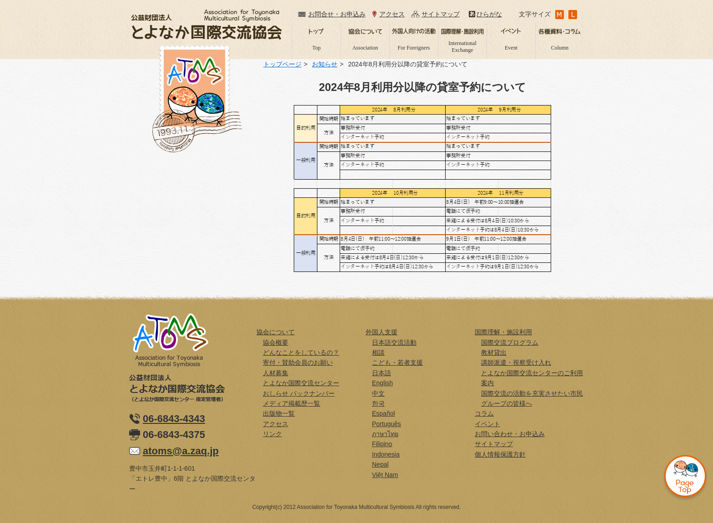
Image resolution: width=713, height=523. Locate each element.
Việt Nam (385, 474)
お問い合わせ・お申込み (510, 434)
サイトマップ (441, 14)
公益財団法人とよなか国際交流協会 (206, 24)
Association (365, 48)
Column (560, 48)
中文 (378, 393)
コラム (484, 413)
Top (316, 48)
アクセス (392, 14)
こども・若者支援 (397, 362)
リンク (272, 434)
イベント (487, 423)
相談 (378, 352)
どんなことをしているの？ (301, 352)
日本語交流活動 (394, 342)
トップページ (282, 64)
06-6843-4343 (174, 418)
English (382, 383)
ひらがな (489, 14)
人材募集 (275, 373)
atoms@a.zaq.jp (181, 451)
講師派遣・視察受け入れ (516, 362)
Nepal (380, 464)
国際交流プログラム (509, 342)
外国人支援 (381, 332)
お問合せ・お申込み (337, 14)
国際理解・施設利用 (503, 332)
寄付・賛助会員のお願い (298, 362)
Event (511, 48)
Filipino (382, 444)
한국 (378, 403)
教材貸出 (494, 352)
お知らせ (324, 64)
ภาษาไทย (385, 434)
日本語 (381, 373)
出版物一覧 (279, 413)
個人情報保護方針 (500, 454)
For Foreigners (414, 48)
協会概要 (275, 342)
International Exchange (462, 46)
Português (386, 423)
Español (383, 413)
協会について (275, 332)
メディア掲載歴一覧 (291, 403)
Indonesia (386, 454)
